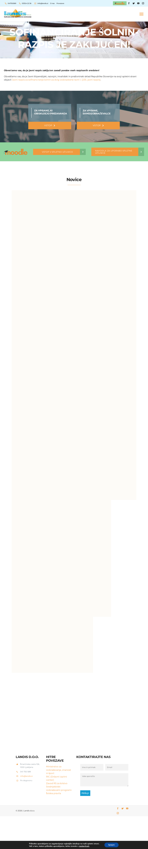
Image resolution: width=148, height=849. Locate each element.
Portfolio (51, 52)
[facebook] (129, 3)
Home (42, 52)
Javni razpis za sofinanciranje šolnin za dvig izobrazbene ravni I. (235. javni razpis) (55, 79)
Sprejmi (111, 845)
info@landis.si (26, 776)
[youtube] (138, 3)
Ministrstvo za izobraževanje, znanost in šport (58, 770)
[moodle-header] (120, 2)
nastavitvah (84, 846)
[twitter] (134, 3)
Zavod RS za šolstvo (57, 783)
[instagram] (143, 3)
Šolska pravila (53, 793)
